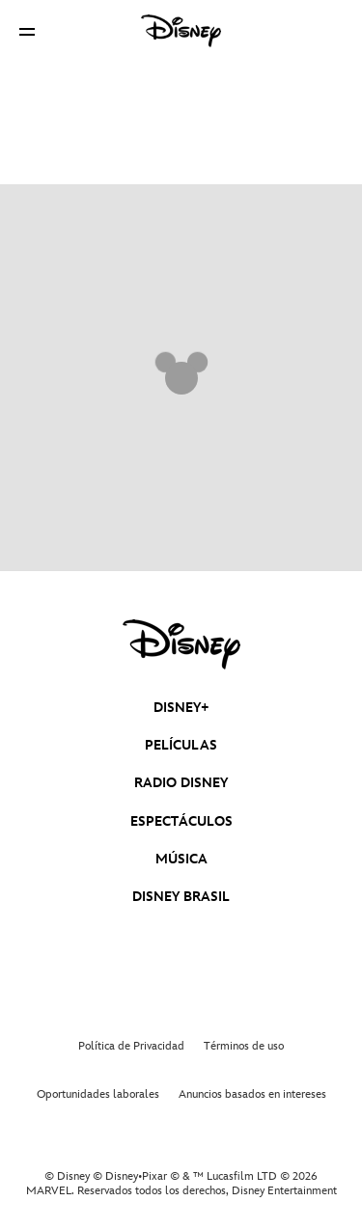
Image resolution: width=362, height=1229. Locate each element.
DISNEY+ (181, 707)
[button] (27, 31)
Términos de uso (244, 1046)
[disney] (181, 644)
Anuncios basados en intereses (252, 1094)
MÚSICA (181, 859)
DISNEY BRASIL (181, 896)
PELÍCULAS (181, 745)
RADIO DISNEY (181, 783)
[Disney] (181, 30)
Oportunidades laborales (98, 1094)
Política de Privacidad (131, 1046)
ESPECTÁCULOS (181, 821)
